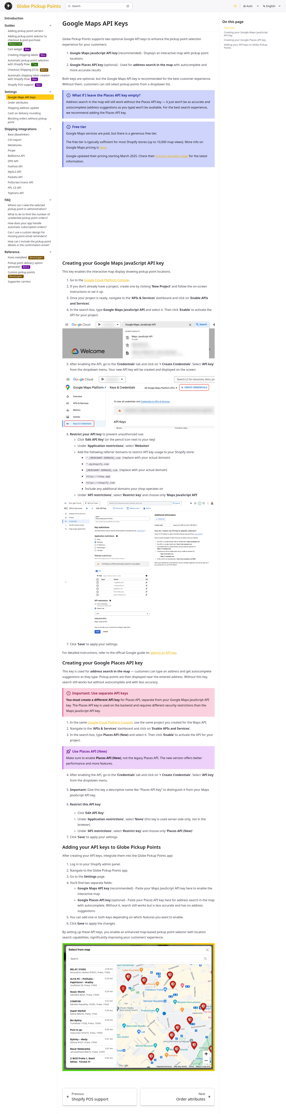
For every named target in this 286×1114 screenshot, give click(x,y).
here (103, 147)
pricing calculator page (171, 156)
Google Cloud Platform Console (106, 280)
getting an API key (163, 653)
